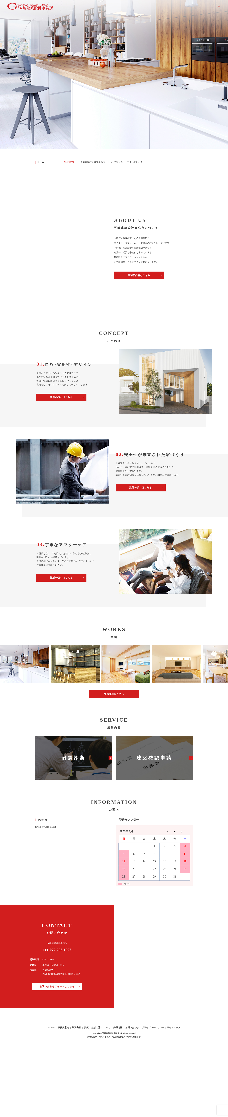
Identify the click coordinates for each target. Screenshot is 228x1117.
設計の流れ (168, 7)
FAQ (181, 7)
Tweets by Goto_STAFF (45, 827)
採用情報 (192, 7)
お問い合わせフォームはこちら (57, 987)
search (218, 7)
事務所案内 (130, 7)
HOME (117, 7)
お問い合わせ (207, 7)
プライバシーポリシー (153, 1028)
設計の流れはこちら (61, 397)
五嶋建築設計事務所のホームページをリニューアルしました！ (112, 162)
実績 (156, 7)
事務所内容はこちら (139, 275)
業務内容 (145, 7)
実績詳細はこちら (114, 694)
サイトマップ (173, 1028)
